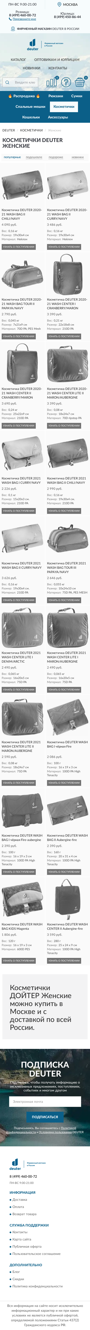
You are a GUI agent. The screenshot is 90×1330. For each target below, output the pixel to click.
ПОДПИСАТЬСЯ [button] (45, 1117)
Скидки (18, 1279)
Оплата (18, 1207)
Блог (16, 1272)
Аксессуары (58, 117)
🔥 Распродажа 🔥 (24, 96)
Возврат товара (24, 1214)
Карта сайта (21, 1239)
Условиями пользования (55, 1132)
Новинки (31, 68)
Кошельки (31, 117)
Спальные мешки (30, 107)
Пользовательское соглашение (36, 1254)
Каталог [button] (18, 60)
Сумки (76, 96)
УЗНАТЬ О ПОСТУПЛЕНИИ (18, 247)
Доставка (19, 1199)
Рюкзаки (55, 96)
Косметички (64, 107)
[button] (22, 18)
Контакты (57, 68)
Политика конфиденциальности (37, 1286)
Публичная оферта (27, 1247)
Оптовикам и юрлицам (56, 60)
